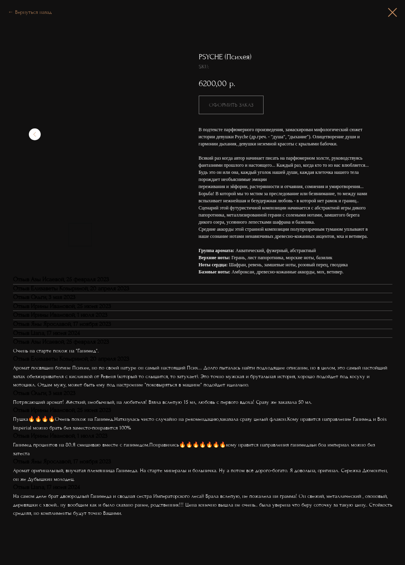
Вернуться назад (33, 12)
